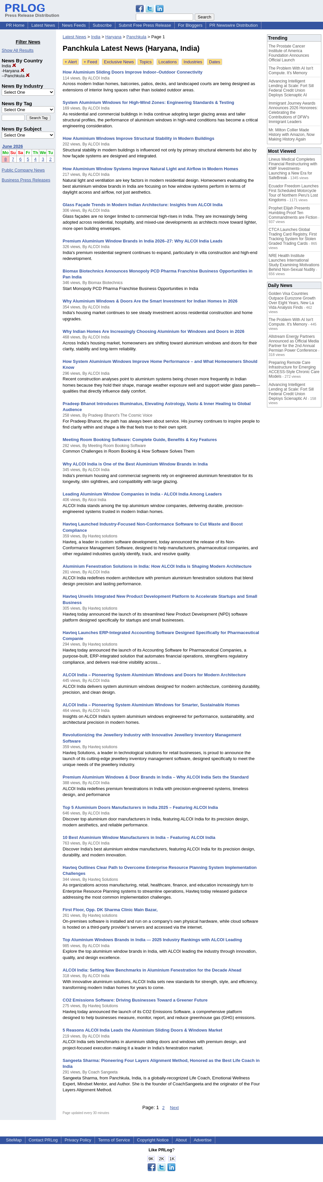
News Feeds (74, 25)
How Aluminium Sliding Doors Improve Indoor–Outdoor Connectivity (132, 72)
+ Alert (71, 61)
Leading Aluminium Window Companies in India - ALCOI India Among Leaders (142, 494)
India (9, 65)
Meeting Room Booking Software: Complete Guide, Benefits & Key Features (140, 439)
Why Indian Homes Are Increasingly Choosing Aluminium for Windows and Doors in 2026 (154, 331)
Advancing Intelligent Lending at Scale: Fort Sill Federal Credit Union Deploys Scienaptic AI (291, 88)
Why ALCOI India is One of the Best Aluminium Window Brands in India (135, 464)
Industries (193, 61)
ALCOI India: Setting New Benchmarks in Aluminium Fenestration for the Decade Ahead (152, 970)
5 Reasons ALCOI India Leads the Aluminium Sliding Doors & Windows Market (142, 1030)
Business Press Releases (26, 179)
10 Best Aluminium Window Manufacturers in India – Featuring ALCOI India (139, 837)
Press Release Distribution (32, 13)
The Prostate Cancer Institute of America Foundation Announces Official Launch (289, 53)
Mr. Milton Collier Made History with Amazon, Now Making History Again (291, 135)
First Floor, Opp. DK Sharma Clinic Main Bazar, (110, 909)
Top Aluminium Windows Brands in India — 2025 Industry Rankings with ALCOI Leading (152, 939)
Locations (168, 61)
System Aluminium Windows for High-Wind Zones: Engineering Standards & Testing (148, 102)
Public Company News (23, 170)
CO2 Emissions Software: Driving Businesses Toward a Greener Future (135, 1000)
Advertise (203, 1139)
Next (174, 1107)
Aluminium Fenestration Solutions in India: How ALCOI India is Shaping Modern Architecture (157, 566)
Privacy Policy (78, 1139)
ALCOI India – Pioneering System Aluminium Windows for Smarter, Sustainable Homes (151, 704)
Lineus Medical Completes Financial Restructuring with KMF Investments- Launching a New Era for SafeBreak (293, 168)
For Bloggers (190, 25)
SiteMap (14, 1139)
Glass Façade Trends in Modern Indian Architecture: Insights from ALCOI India (142, 204)
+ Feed (90, 61)
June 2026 (12, 146)
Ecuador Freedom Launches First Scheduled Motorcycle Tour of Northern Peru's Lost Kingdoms (293, 193)
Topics (145, 61)
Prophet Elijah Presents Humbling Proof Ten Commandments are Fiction (293, 213)
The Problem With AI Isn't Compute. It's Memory (291, 70)
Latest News (43, 25)
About (181, 1139)
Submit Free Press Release (145, 25)
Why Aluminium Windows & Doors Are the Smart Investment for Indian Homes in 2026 (150, 301)
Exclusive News (119, 61)
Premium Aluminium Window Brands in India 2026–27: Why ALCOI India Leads (142, 241)
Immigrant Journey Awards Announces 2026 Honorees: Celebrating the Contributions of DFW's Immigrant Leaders (293, 112)
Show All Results (18, 50)
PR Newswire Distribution (233, 25)
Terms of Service (114, 1139)
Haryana (13, 70)
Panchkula (17, 75)
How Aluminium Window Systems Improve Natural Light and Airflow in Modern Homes (150, 168)
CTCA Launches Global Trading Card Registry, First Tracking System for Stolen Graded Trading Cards (293, 236)
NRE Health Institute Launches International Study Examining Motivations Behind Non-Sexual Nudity (294, 262)
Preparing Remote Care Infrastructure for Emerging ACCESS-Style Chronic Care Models (294, 369)
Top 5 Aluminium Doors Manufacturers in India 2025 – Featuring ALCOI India (140, 807)
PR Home (15, 25)
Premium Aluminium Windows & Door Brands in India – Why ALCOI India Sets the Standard (156, 777)
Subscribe (102, 25)
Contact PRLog (43, 1139)
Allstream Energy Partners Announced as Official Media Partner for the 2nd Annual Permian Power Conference (294, 343)
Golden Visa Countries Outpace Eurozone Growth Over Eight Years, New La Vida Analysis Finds (292, 300)
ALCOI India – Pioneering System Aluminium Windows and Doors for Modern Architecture (154, 674)
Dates (214, 61)
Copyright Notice (153, 1139)
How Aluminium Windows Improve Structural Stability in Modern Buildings (138, 138)
